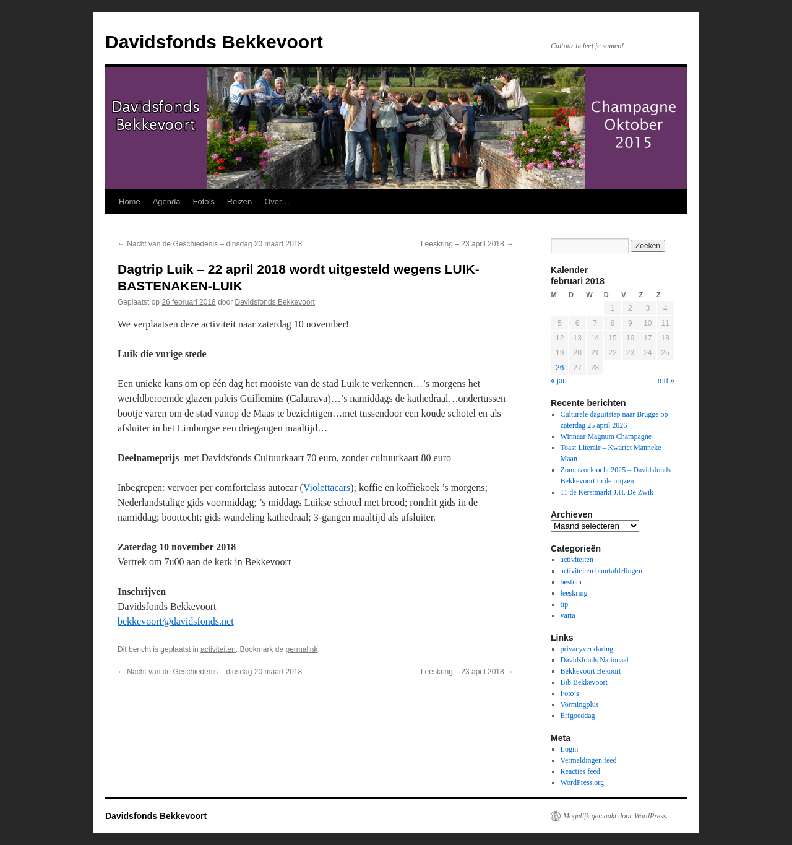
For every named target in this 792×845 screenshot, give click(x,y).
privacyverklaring (587, 648)
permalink (301, 649)
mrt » (666, 380)
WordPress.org (582, 782)
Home (129, 201)
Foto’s (204, 201)
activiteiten (218, 649)
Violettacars (326, 487)
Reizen (239, 201)
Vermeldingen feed (589, 760)
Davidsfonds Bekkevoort (214, 42)
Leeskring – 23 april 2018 (467, 244)
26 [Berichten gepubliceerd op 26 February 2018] (560, 367)
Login (570, 749)
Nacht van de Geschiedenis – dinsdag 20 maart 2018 (210, 244)
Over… (277, 201)
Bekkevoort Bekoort (591, 671)
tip (565, 604)
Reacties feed (580, 771)
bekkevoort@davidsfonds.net (176, 621)
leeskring (574, 593)
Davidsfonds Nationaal (595, 660)
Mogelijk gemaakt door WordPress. (615, 816)
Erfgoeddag (578, 715)
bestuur (571, 582)
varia (568, 615)
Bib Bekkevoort (584, 682)
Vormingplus (580, 704)
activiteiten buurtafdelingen (601, 570)
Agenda (167, 201)
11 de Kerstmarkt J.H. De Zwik (607, 492)
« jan (559, 380)
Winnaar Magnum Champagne (606, 436)
